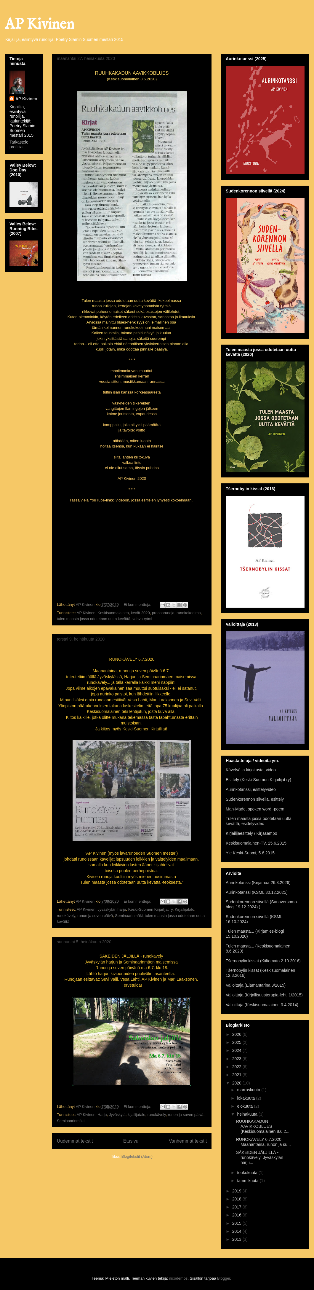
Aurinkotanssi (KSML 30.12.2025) (257, 892)
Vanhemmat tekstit (188, 1141)
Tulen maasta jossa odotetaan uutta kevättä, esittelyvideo (258, 821)
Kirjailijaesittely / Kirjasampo (251, 833)
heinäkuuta (247, 1114)
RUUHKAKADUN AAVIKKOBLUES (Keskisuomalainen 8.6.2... (262, 1126)
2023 (237, 1058)
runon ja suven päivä (95, 915)
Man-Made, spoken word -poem (255, 809)
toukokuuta (247, 1172)
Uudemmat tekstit (75, 1141)
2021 (237, 1074)
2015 (237, 1223)
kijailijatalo (136, 1114)
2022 (237, 1066)
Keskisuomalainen (113, 613)
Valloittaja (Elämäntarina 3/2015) (256, 985)
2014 (237, 1231)
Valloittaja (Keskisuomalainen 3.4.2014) (262, 1004)
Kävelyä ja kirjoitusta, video (251, 769)
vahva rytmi (142, 619)
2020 (237, 1083)
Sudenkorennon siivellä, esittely (255, 799)
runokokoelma (189, 613)
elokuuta (245, 1106)
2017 (237, 1207)
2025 (237, 1042)
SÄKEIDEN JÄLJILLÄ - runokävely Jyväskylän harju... (259, 1157)
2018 (237, 1199)
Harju (102, 1114)
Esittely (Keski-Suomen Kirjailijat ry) (258, 779)
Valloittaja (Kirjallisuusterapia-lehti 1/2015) (264, 995)
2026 (237, 1034)
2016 (237, 1215)
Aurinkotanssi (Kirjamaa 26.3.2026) (258, 882)
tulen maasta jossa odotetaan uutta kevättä (93, 619)
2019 (237, 1191)
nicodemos (178, 1278)
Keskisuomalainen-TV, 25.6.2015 (256, 843)
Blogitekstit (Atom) (137, 1156)
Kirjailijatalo (184, 909)
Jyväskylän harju (111, 909)
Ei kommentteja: (138, 604)
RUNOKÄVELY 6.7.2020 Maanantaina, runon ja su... (263, 1142)
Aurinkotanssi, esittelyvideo (251, 789)
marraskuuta (249, 1089)
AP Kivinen (39, 24)
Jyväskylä (117, 1114)
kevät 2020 (140, 613)
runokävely (66, 915)
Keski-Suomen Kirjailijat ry (150, 909)
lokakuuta (246, 1098)
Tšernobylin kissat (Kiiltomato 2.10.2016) (263, 960)
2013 (237, 1239)
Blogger (223, 1278)
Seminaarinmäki (128, 915)
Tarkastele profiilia (18, 144)
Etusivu (130, 1141)
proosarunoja (163, 613)
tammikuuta (248, 1180)
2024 (237, 1050)
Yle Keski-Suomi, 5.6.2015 (250, 853)
